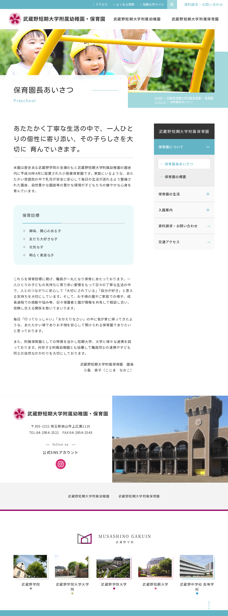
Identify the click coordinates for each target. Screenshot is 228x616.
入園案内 (165, 210)
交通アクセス (169, 241)
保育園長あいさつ (179, 163)
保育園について (170, 146)
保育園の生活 (169, 194)
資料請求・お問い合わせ (178, 225)
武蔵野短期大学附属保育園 (184, 131)
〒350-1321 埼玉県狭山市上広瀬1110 (60, 426)
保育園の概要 (175, 176)
